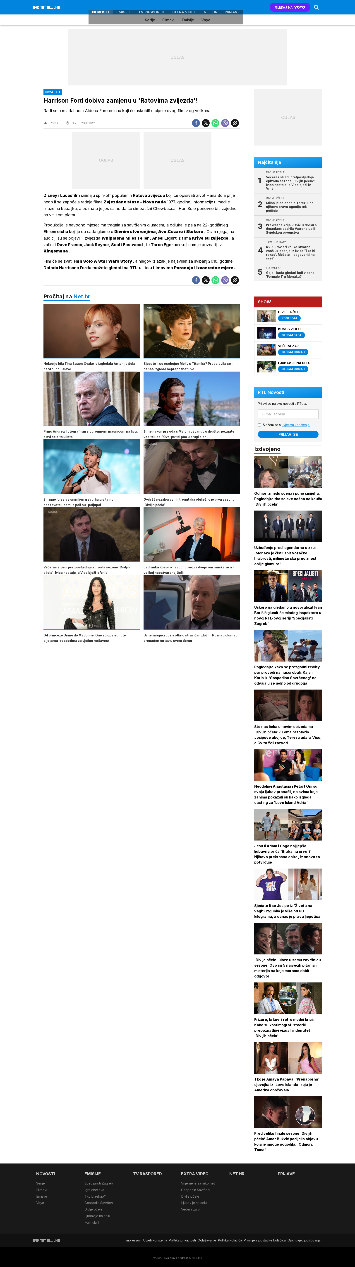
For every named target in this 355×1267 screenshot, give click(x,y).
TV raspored (151, 7)
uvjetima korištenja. (296, 425)
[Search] (316, 7)
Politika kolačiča (230, 1238)
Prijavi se (288, 434)
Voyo (205, 20)
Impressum (134, 1238)
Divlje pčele (93, 1208)
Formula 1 (91, 1220)
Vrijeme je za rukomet (198, 1183)
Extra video (184, 7)
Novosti (100, 7)
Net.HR (210, 7)
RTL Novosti (271, 392)
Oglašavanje (207, 1238)
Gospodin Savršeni (98, 1202)
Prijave (232, 7)
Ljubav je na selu (97, 1214)
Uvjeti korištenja (155, 1238)
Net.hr (81, 296)
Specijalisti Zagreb (98, 1183)
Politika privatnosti (182, 1238)
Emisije (123, 7)
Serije (150, 20)
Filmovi (168, 20)
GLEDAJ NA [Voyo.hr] (290, 7)
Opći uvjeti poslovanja (304, 1238)
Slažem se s (286, 425)
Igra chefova (94, 1189)
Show (264, 301)
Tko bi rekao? (95, 1196)
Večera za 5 (190, 1208)
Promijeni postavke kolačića (265, 1238)
